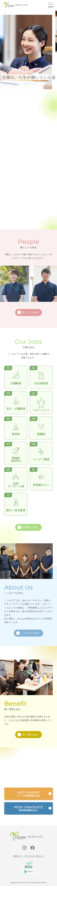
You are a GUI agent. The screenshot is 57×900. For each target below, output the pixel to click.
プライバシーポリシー (34, 856)
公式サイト (18, 856)
